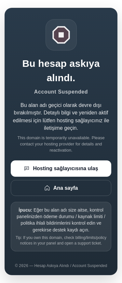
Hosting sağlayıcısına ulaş (61, 168)
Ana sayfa (61, 188)
